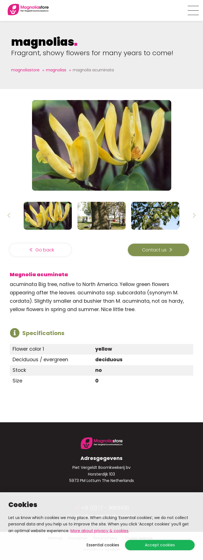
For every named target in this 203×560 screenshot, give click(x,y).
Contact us (157, 250)
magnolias (56, 70)
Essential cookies (103, 545)
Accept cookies (160, 545)
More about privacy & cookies (99, 531)
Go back (42, 250)
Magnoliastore (25, 70)
